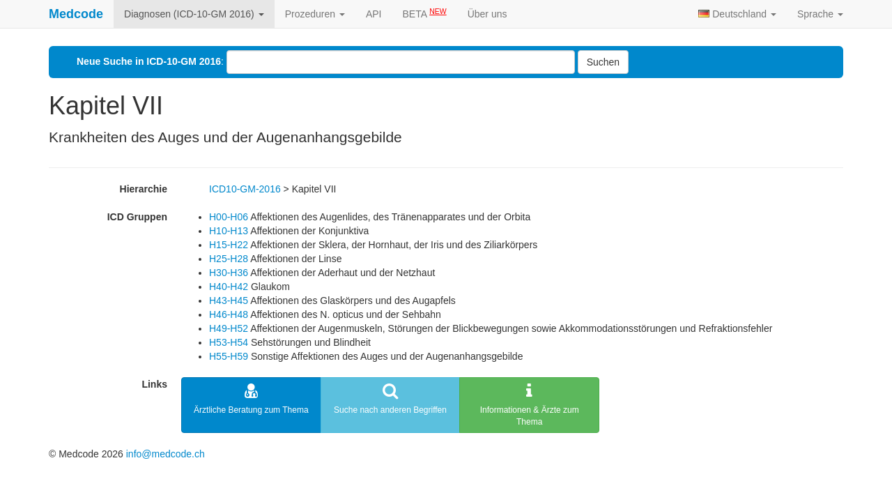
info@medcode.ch (165, 453)
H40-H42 (228, 286)
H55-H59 (228, 356)
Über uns (487, 14)
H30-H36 (228, 272)
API (374, 14)
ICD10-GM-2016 (245, 189)
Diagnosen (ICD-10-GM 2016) (194, 14)
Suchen (603, 62)
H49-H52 (228, 328)
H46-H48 (228, 314)
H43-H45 (228, 300)
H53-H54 (228, 342)
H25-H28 (228, 258)
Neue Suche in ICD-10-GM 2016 (149, 61)
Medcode (76, 14)
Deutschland (737, 14)
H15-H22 (228, 244)
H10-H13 (228, 230)
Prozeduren (315, 14)
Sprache (820, 14)
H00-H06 (228, 216)
